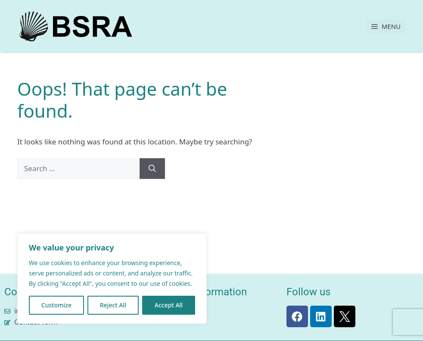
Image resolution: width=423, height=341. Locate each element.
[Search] (152, 168)
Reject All (113, 305)
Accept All (169, 305)
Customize (56, 305)
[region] (112, 278)
